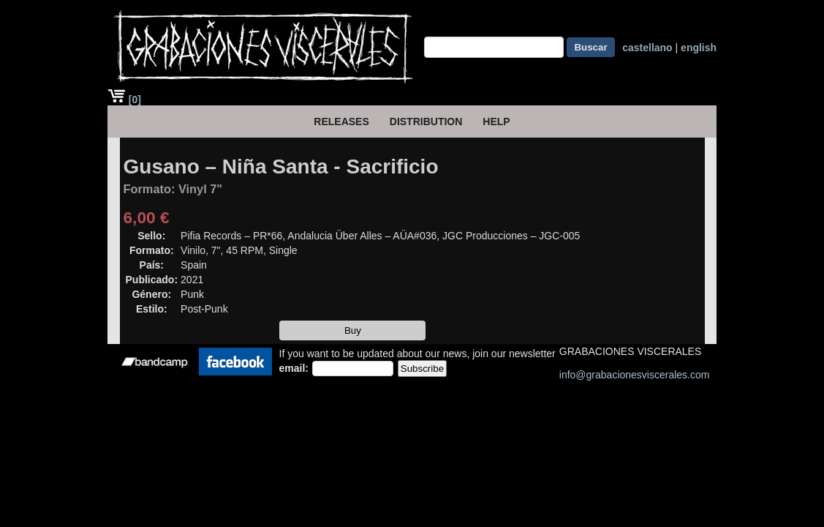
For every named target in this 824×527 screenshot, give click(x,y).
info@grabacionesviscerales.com (634, 375)
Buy (352, 330)
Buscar (590, 47)
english (699, 47)
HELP (496, 121)
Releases (341, 121)
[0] (124, 99)
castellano (647, 47)
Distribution (426, 121)
